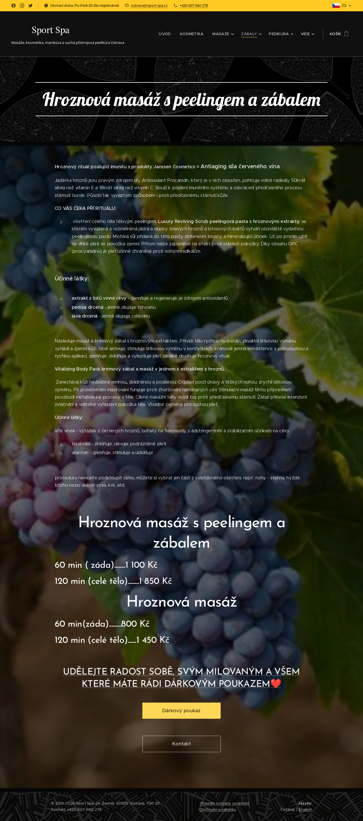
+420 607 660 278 (194, 5)
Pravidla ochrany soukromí (224, 803)
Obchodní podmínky (217, 809)
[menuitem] (148, 34)
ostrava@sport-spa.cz (149, 5)
